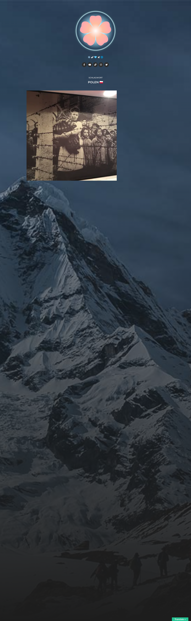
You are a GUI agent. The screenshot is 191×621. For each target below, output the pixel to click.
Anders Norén (101, 609)
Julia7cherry (100, 603)
